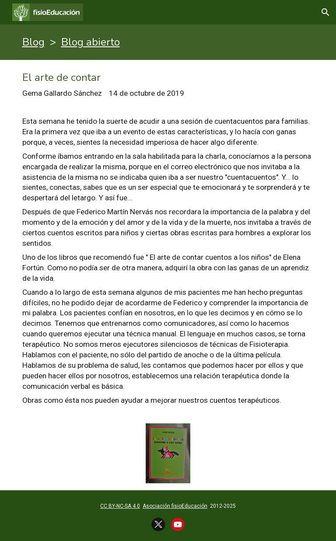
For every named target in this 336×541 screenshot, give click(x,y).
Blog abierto (90, 42)
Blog (33, 42)
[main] (168, 42)
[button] (325, 12)
